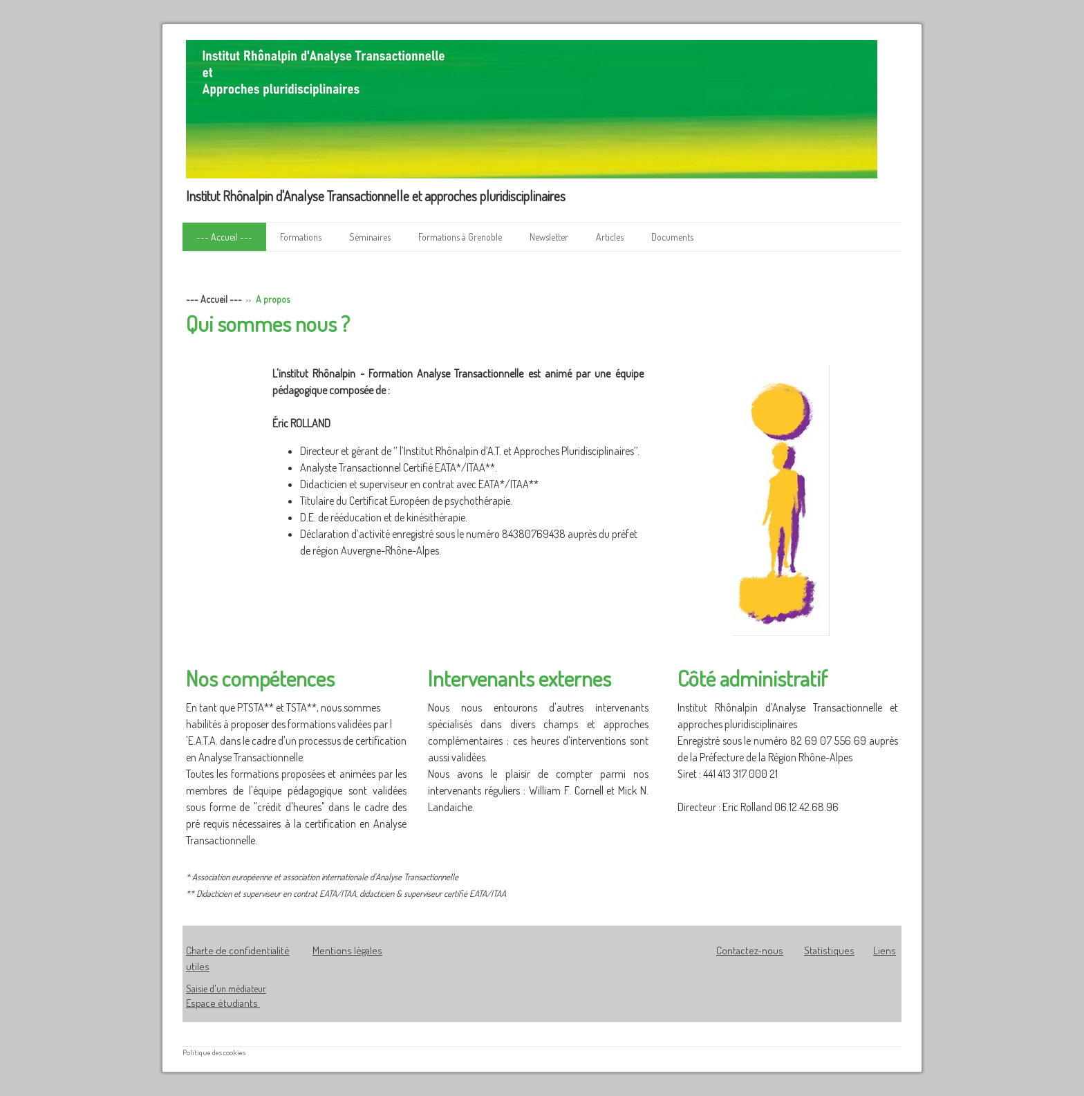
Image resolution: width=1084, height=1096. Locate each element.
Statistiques (829, 950)
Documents (672, 237)
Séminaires (370, 237)
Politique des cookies (214, 1052)
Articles (610, 237)
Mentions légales (347, 950)
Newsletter (549, 237)
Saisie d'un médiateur (226, 988)
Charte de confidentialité (238, 950)
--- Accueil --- (224, 237)
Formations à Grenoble (460, 237)
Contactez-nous (749, 950)
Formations (300, 237)
